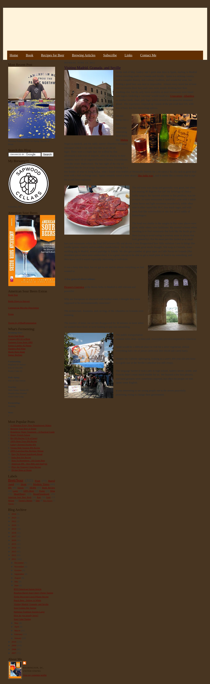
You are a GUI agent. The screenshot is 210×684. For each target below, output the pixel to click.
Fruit (37, 480)
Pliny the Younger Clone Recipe (26, 467)
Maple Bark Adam (16, 352)
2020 (14, 525)
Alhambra (188, 95)
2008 (14, 649)
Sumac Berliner (15, 355)
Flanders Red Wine (17, 348)
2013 (14, 551)
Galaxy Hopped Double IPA (23, 444)
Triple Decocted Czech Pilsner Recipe (31, 596)
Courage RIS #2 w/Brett (19, 339)
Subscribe (110, 55)
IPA (10, 487)
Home (14, 55)
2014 (14, 547)
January (18, 638)
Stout (23, 484)
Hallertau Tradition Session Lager (29, 611)
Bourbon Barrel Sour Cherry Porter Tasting (33, 593)
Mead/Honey (20, 494)
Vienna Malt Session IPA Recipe (25, 448)
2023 (14, 517)
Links (128, 55)
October (18, 570)
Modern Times (41, 484)
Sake (38, 500)
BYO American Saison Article (27, 589)
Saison (21, 487)
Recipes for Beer (52, 55)
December (19, 562)
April (17, 626)
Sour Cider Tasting (22, 619)
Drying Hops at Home (21, 470)
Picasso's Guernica (74, 287)
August (17, 578)
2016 (14, 540)
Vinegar (11, 504)
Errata (11, 314)
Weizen (11, 500)
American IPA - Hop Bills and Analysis (29, 463)
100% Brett (28, 491)
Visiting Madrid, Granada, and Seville (31, 604)
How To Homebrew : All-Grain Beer (28, 460)
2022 (14, 521)
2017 (14, 536)
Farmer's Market (25, 500)
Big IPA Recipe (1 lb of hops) (23, 438)
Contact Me (148, 55)
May (16, 623)
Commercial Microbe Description (23, 307)
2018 (14, 532)
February (18, 634)
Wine (52, 491)
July (16, 581)
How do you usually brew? (26, 615)
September (19, 574)
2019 (14, 529)
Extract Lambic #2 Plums (19, 345)
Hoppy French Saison (20, 435)
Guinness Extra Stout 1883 (20, 342)
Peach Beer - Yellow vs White (27, 600)
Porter (42, 491)
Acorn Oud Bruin (16, 336)
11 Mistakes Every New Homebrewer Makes (30, 425)
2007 (14, 653)
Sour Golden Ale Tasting (25, 608)
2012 (14, 555)
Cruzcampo (176, 95)
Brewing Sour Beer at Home (23, 428)
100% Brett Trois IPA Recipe (23, 441)
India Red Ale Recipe (21, 457)
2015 (14, 544)
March (17, 630)
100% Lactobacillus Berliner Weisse (26, 451)
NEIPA (33, 487)
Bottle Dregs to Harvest (19, 301)
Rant (39, 497)
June (16, 585)
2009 (14, 645)
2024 (14, 514)
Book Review (48, 487)
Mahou (124, 139)
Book (29, 55)
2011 (14, 559)
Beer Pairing (47, 501)
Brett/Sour (15, 480)
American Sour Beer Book (19, 497)
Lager (15, 491)
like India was (145, 175)
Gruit (48, 497)
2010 (14, 642)
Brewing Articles (84, 55)
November (19, 566)
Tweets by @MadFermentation (22, 323)
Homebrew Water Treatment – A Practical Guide (32, 432)
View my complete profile (35, 675)
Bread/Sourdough (41, 494)
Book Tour (13, 295)
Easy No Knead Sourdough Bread (26, 454)
